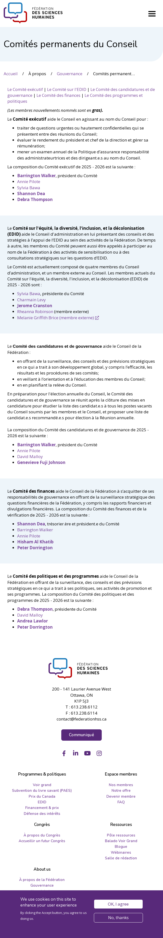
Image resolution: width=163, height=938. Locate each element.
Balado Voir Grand (121, 840)
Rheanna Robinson (35, 311)
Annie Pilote (28, 181)
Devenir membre (121, 796)
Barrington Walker (35, 530)
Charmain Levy (31, 300)
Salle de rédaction (121, 858)
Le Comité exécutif (25, 89)
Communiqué (81, 735)
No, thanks (118, 918)
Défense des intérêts (42, 813)
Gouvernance (69, 73)
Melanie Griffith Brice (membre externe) (55, 317)
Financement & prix (42, 807)
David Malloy (30, 456)
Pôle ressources (121, 835)
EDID (42, 802)
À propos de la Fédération (42, 879)
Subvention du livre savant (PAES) (42, 790)
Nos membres (121, 784)
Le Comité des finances (58, 95)
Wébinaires (121, 852)
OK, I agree (118, 904)
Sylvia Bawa (28, 187)
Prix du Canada (42, 796)
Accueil (11, 73)
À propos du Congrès (42, 835)
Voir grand (42, 784)
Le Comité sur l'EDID (66, 89)
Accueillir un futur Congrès (42, 840)
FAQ (121, 802)
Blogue (121, 846)
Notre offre (121, 790)
